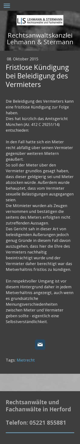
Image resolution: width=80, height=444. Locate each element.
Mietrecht (26, 360)
